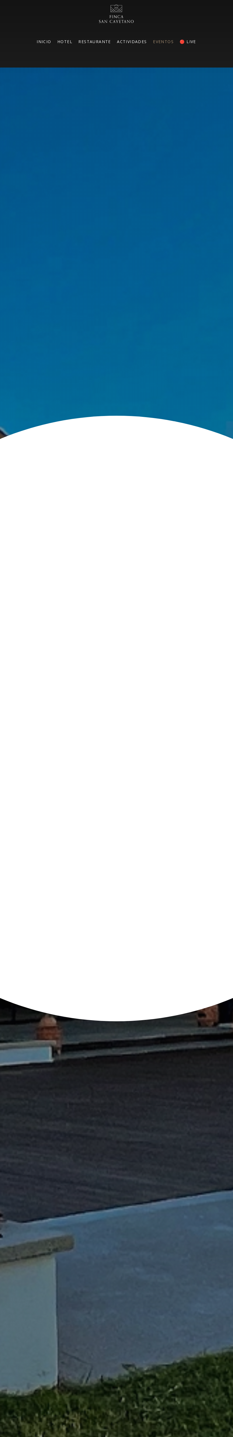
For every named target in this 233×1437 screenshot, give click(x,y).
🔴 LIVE (188, 41)
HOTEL (64, 41)
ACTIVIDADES (132, 41)
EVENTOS (163, 41)
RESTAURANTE (94, 41)
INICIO (44, 41)
